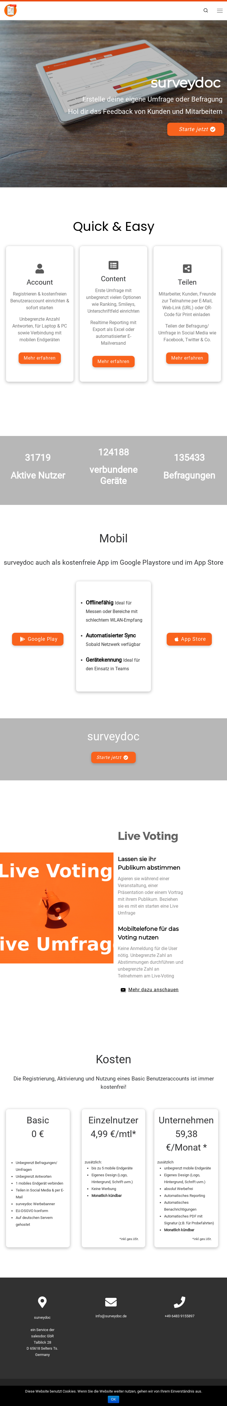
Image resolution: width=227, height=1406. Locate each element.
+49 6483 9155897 (179, 1316)
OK (113, 1399)
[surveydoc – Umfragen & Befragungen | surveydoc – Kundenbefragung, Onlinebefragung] (10, 10)
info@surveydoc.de (111, 1316)
